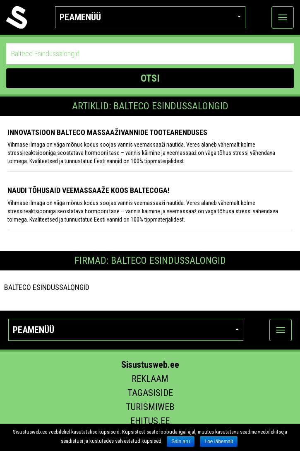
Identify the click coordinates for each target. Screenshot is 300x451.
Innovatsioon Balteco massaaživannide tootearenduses (107, 132)
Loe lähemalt (218, 441)
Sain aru (180, 441)
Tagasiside (150, 393)
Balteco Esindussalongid (46, 287)
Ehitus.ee (150, 421)
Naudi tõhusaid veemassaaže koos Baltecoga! (88, 190)
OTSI (150, 78)
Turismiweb (150, 407)
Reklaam (150, 379)
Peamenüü (150, 17)
